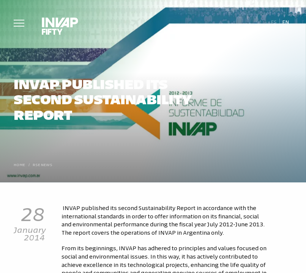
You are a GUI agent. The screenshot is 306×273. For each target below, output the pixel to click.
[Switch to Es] (273, 22)
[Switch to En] (286, 22)
